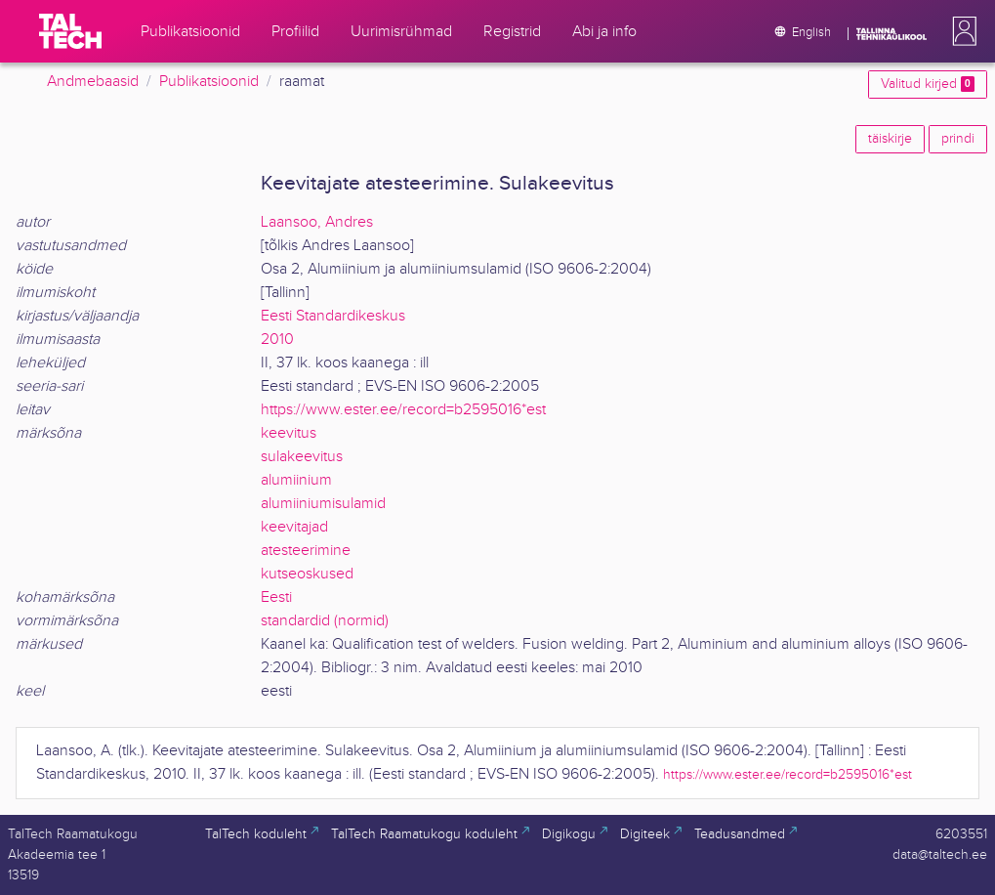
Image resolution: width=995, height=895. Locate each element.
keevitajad (294, 527)
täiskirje (890, 139)
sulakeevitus (302, 457)
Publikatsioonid (209, 81)
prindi (957, 139)
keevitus (288, 433)
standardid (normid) (325, 621)
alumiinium (296, 480)
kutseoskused (307, 574)
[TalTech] (70, 31)
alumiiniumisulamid (323, 503)
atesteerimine (306, 550)
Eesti (276, 597)
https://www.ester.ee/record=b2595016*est (403, 410)
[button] (960, 31)
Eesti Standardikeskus (333, 316)
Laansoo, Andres (317, 222)
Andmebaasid (93, 81)
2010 (277, 339)
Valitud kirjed (927, 84)
